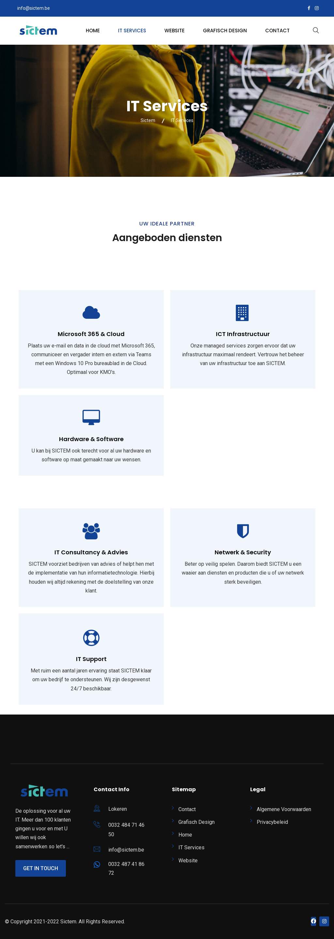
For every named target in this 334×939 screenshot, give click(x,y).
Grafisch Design (225, 30)
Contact (277, 30)
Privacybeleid (272, 822)
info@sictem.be (33, 8)
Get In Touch (40, 868)
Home (93, 30)
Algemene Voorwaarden (284, 809)
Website (174, 30)
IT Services (132, 30)
